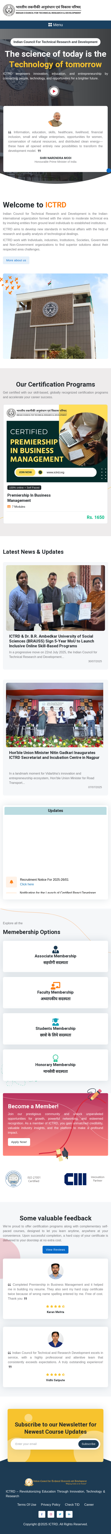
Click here (27, 886)
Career (89, 1503)
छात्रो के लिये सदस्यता (55, 1034)
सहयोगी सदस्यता (55, 962)
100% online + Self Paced (24, 487)
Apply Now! (19, 1140)
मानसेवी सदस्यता (55, 1070)
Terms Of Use (26, 1503)
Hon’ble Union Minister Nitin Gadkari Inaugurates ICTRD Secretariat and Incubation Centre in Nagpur (54, 755)
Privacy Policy (50, 1503)
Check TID (72, 1503)
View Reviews (55, 1247)
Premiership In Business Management (29, 498)
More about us (16, 260)
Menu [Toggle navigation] (55, 25)
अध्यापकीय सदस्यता (55, 998)
